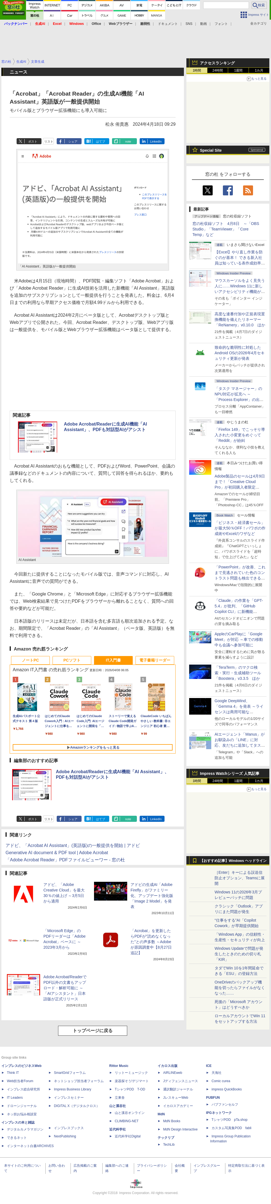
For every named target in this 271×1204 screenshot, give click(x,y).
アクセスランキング (217, 63)
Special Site (211, 150)
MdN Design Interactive (180, 1129)
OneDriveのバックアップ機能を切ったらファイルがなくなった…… (240, 987)
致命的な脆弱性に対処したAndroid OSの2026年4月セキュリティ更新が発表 (240, 353)
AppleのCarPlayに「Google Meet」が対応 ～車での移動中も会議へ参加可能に (239, 639)
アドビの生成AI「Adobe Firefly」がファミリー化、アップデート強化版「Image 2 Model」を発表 (152, 895)
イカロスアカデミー (178, 1106)
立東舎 (120, 1098)
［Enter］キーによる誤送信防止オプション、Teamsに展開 (240, 878)
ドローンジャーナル (22, 1106)
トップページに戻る (93, 1030)
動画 (203, 24)
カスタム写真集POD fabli (231, 1128)
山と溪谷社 (117, 1106)
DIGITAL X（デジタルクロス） (77, 1106)
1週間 (238, 70)
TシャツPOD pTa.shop (229, 1120)
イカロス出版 (168, 1066)
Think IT (13, 1073)
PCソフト (71, 660)
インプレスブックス (69, 1128)
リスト (48, 141)
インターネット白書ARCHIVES (30, 1146)
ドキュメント (168, 24)
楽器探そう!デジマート (132, 1081)
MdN (161, 1114)
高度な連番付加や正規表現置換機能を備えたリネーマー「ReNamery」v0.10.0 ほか (240, 319)
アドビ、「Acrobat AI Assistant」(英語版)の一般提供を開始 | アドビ (73, 845)
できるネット (17, 1138)
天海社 (217, 1073)
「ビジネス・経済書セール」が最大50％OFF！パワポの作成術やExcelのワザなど (240, 528)
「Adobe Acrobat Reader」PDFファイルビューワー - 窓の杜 (65, 859)
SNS (189, 24)
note (128, 141)
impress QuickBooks (227, 1089)
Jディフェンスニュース (180, 1081)
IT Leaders (15, 1098)
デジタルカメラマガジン (25, 1129)
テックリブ (166, 1138)
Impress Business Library (72, 1089)
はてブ (100, 141)
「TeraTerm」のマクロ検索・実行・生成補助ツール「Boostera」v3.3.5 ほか (238, 673)
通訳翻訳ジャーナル (178, 1089)
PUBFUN (213, 1098)
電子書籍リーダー (154, 660)
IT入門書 (113, 660)
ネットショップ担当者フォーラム (79, 1081)
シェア (72, 141)
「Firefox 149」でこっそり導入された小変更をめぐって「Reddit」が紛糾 (240, 435)
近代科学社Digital (127, 1136)
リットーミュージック (131, 1073)
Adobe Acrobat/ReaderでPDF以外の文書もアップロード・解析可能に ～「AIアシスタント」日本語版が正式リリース (65, 988)
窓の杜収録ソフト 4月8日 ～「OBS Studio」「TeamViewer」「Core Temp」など (225, 229)
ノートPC (30, 660)
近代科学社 (117, 1129)
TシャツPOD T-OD (130, 1089)
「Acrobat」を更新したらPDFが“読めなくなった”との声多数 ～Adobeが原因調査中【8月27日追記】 (151, 941)
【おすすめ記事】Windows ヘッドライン (233, 861)
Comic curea (221, 1081)
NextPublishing (65, 1136)
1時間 (197, 70)
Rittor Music (118, 1066)
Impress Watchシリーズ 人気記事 (229, 773)
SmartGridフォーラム (70, 1073)
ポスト (32, 141)
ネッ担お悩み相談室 (22, 1114)
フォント (221, 24)
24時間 (217, 70)
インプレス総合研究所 (23, 1089)
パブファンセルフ (225, 1104)
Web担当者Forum (20, 1081)
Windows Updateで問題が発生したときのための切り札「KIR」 (239, 954)
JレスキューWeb (175, 1098)
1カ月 (259, 70)
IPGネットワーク (219, 1113)
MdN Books (171, 1121)
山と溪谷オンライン (130, 1113)
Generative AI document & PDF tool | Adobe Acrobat (57, 852)
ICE (209, 1066)
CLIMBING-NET (127, 1121)
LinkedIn (156, 141)
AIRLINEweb (172, 1073)
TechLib (168, 1145)
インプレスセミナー (69, 1098)
